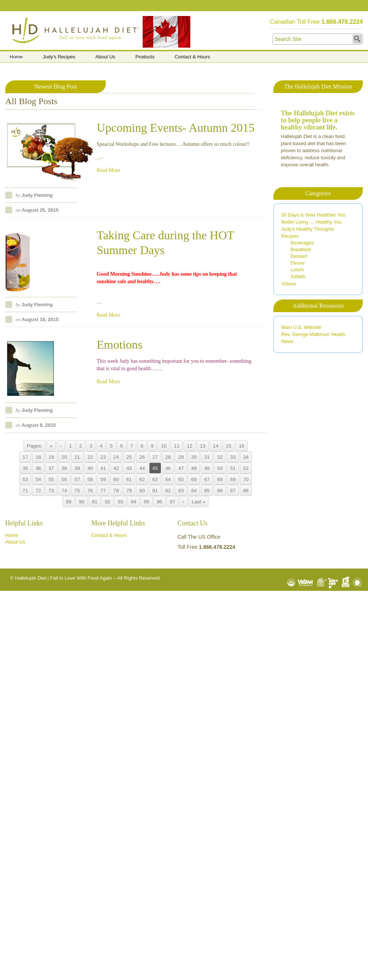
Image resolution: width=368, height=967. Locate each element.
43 (129, 468)
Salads (298, 276)
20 (64, 457)
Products (144, 57)
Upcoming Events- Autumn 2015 (176, 127)
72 (38, 490)
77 (103, 490)
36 (38, 468)
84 (194, 490)
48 (194, 468)
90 (82, 502)
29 (181, 457)
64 (168, 479)
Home (16, 57)
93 (120, 502)
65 (181, 479)
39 (77, 468)
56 (64, 479)
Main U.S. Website (301, 327)
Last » (198, 502)
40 (90, 468)
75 (77, 490)
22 (90, 457)
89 (69, 502)
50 (220, 468)
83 (181, 490)
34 (246, 457)
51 (233, 468)
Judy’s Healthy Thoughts (307, 229)
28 (168, 457)
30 (194, 457)
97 (172, 502)
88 (246, 490)
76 (90, 490)
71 (25, 490)
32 (220, 457)
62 (142, 479)
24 (116, 457)
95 (146, 502)
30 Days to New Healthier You (313, 215)
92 (107, 502)
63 (155, 479)
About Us (105, 57)
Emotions (120, 344)
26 (142, 457)
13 (203, 446)
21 (77, 457)
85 (207, 490)
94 (133, 502)
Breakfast (301, 249)
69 (233, 479)
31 (207, 457)
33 (233, 457)
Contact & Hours (192, 57)
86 (220, 490)
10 (163, 446)
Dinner (298, 263)
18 (38, 457)
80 (142, 490)
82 (168, 490)
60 (116, 479)
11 (177, 446)
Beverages (302, 243)
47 (181, 468)
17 (25, 457)
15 (228, 446)
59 (103, 479)
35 (25, 468)
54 (38, 479)
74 (64, 490)
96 (159, 502)
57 (77, 479)
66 (194, 479)
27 (155, 457)
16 (241, 446)
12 (190, 446)
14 (216, 446)
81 (155, 490)
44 (142, 468)
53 (25, 479)
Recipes (290, 236)
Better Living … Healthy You (311, 222)
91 (95, 502)
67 (207, 479)
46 (168, 468)
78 (116, 490)
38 (64, 468)
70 (246, 479)
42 (116, 468)
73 (51, 490)
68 (220, 479)
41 (103, 468)
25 (129, 457)
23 (103, 457)
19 (51, 457)
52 (246, 468)
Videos (288, 283)
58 (90, 479)
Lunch (297, 269)
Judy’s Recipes (59, 57)
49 (207, 468)
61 (129, 479)
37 (51, 468)
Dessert (299, 256)
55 (51, 479)
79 (129, 490)
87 (233, 490)
